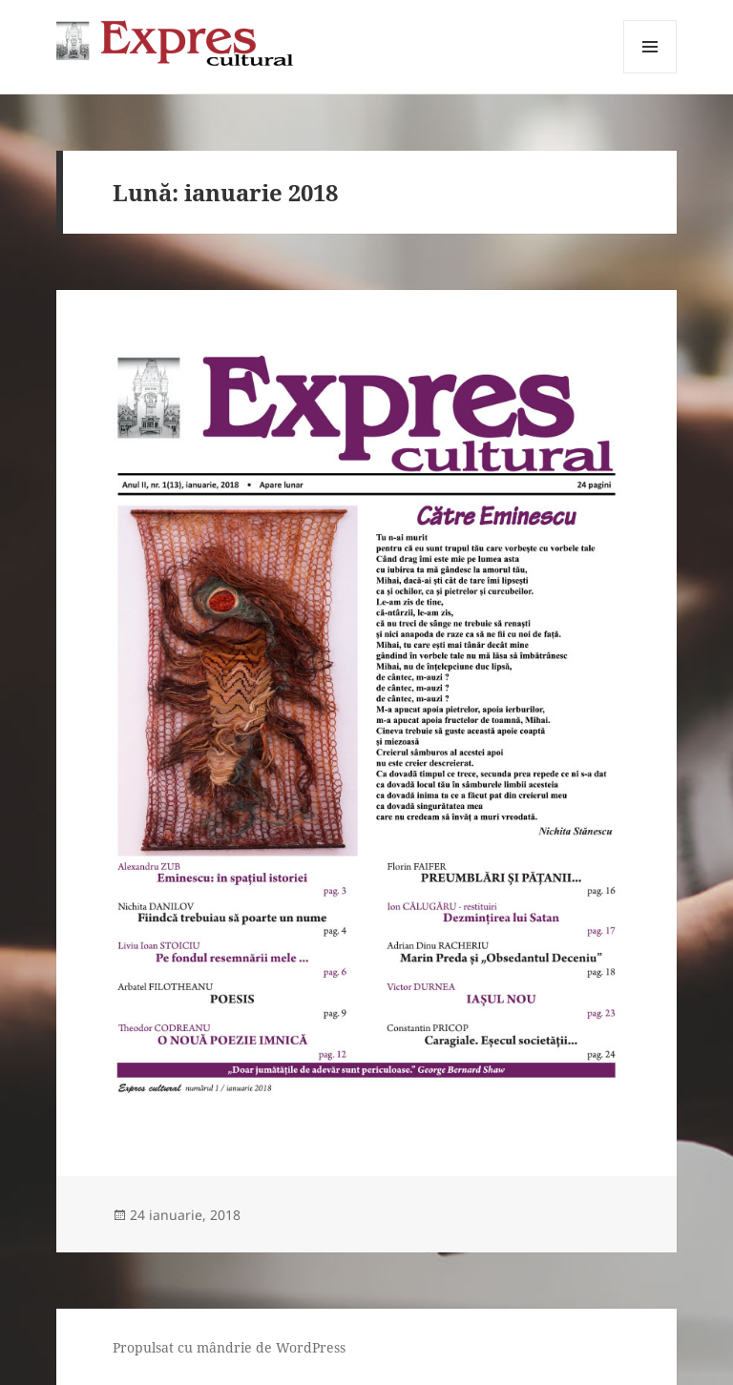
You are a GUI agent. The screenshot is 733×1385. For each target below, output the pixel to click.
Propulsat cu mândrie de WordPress (229, 1347)
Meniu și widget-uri (650, 72)
